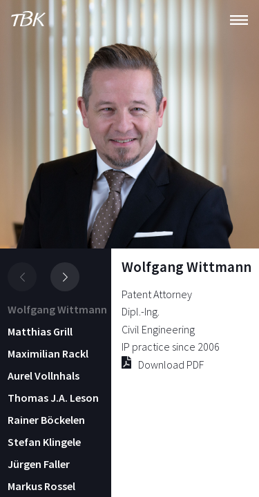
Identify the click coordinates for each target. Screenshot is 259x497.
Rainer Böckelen (46, 420)
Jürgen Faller (39, 464)
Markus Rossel (41, 486)
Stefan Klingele (44, 442)
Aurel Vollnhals (43, 375)
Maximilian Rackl (48, 353)
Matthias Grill (40, 331)
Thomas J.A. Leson (53, 398)
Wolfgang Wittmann (57, 309)
